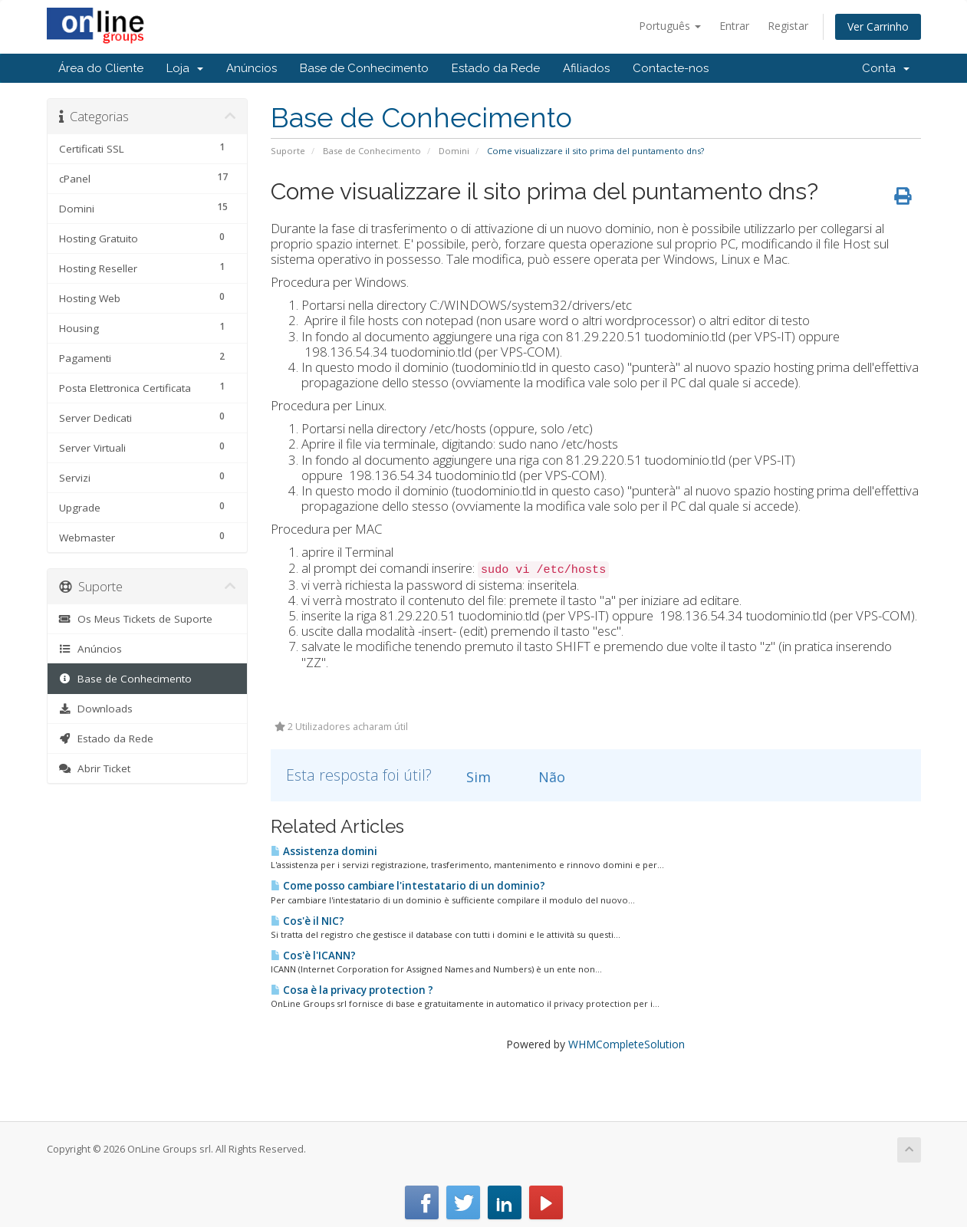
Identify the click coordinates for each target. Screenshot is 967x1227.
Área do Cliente (100, 68)
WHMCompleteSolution (626, 1044)
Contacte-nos (671, 68)
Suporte (288, 150)
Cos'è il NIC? (307, 921)
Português (670, 25)
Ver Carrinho (878, 26)
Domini (454, 150)
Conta (885, 68)
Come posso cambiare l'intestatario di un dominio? (408, 886)
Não (543, 777)
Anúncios (251, 68)
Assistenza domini (324, 851)
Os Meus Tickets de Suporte (136, 619)
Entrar (734, 25)
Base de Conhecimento (364, 68)
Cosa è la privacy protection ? (352, 990)
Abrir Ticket (95, 768)
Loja (184, 68)
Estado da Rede (496, 68)
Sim (470, 777)
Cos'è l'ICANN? (313, 955)
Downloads (96, 708)
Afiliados (586, 68)
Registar (788, 25)
